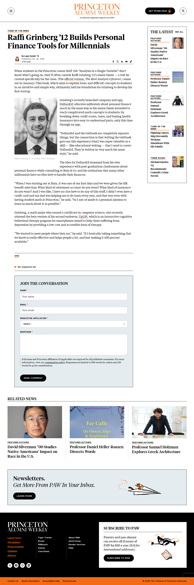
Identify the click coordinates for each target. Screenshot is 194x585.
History (12, 555)
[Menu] (11, 11)
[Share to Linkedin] (122, 61)
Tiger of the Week (18, 31)
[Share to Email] (126, 61)
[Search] (183, 11)
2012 (16, 256)
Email (23, 305)
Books (41, 541)
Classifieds (43, 551)
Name (23, 290)
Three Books (157, 158)
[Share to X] (117, 61)
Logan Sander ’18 (31, 56)
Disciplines (14, 542)
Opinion (12, 551)
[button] (130, 61)
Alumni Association (30, 581)
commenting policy (55, 362)
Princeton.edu (69, 581)
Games (41, 548)
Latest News (14, 538)
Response (25, 332)
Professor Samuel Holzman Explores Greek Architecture (159, 109)
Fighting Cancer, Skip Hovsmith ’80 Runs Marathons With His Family (159, 139)
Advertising (74, 541)
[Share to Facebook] (113, 61)
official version (74, 79)
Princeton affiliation (33, 318)
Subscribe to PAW (118, 558)
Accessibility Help (51, 581)
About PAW (74, 538)
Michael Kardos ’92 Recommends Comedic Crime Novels (159, 169)
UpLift (83, 216)
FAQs (71, 548)
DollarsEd (66, 104)
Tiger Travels (45, 538)
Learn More (24, 496)
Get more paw (158, 11)
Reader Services (76, 545)
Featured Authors (155, 40)
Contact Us (13, 581)
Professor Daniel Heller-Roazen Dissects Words (159, 82)
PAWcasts (43, 545)
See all (179, 32)
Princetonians (16, 546)
